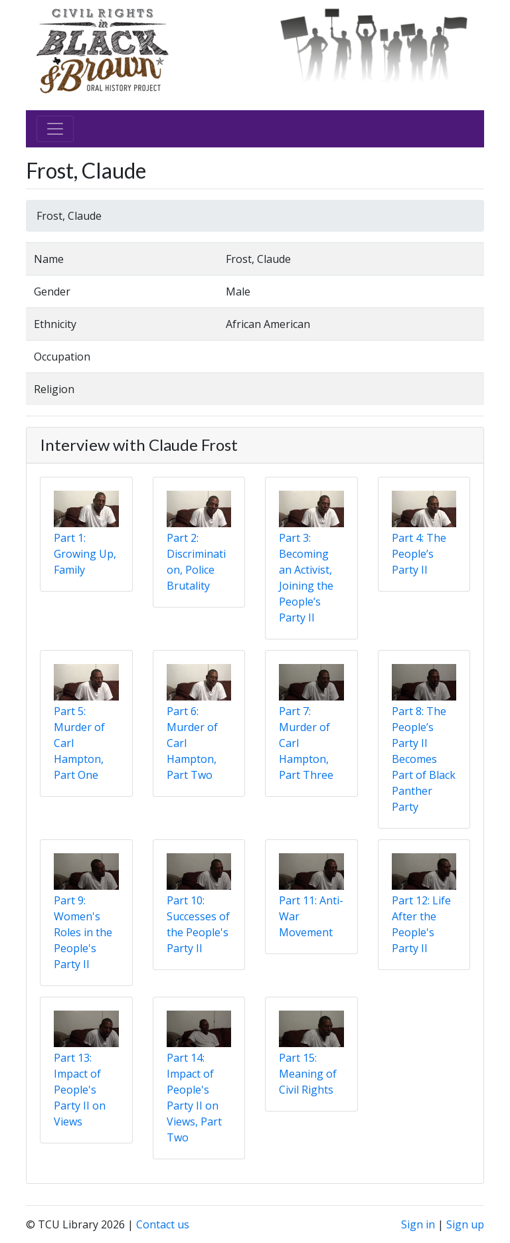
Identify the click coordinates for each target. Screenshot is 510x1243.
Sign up (465, 1224)
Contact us (162, 1224)
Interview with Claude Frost (139, 444)
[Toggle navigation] (55, 129)
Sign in (418, 1224)
